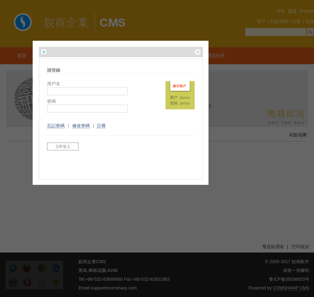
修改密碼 (81, 125)
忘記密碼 (56, 125)
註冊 (101, 125)
